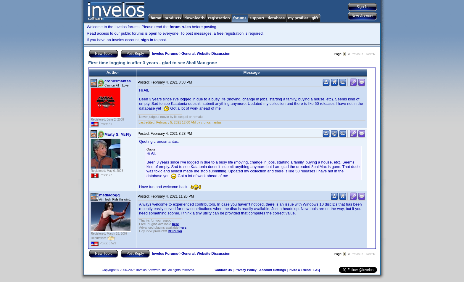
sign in (147, 40)
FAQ (316, 270)
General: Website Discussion (205, 54)
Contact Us (223, 270)
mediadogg (109, 195)
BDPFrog (175, 231)
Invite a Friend (300, 270)
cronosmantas (117, 81)
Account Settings (272, 270)
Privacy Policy (245, 270)
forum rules (180, 27)
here (175, 224)
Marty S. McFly (117, 134)
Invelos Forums (165, 54)
